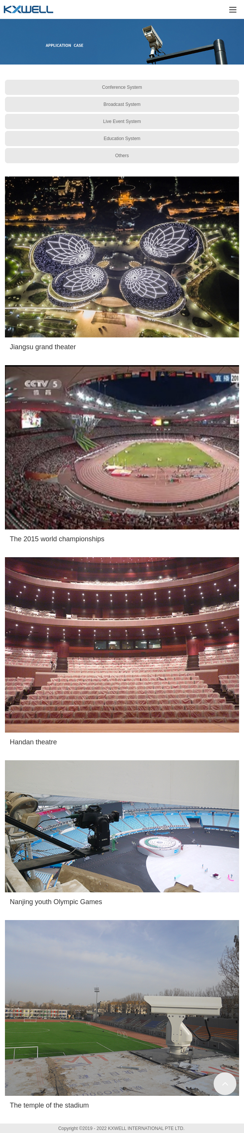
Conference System (122, 87)
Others (122, 155)
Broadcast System (121, 104)
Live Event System (122, 121)
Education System (122, 138)
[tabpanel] (122, 42)
